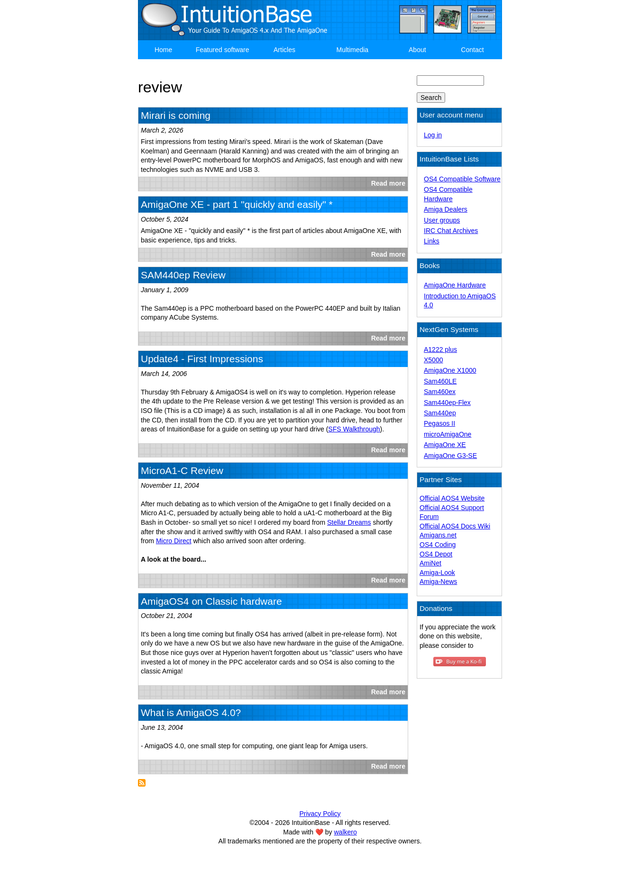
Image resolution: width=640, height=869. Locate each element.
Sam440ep (440, 413)
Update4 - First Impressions (202, 358)
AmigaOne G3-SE (450, 455)
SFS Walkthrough (354, 429)
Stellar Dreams (349, 522)
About (417, 50)
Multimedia (352, 50)
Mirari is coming (175, 115)
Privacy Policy (319, 813)
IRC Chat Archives (451, 230)
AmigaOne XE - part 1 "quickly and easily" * (237, 204)
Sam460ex (440, 391)
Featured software (222, 50)
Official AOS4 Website (452, 498)
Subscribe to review (142, 783)
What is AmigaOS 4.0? (191, 712)
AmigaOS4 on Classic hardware (211, 601)
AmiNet (430, 563)
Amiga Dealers (445, 209)
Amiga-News (438, 581)
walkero (345, 832)
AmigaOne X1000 (450, 370)
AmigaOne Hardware (455, 285)
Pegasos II (439, 423)
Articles (284, 50)
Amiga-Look (437, 572)
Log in (433, 135)
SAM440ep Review (183, 274)
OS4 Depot (436, 554)
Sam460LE (440, 381)
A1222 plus (440, 349)
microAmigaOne (447, 434)
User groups (442, 220)
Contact (472, 50)
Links (431, 241)
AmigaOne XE (445, 444)
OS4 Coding (438, 544)
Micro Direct (174, 541)
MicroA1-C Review (182, 470)
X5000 (433, 360)
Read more (388, 183)
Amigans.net (438, 535)
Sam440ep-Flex (447, 402)
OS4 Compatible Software (462, 179)
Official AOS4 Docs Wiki (455, 526)
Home (163, 50)
